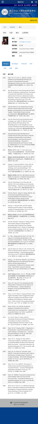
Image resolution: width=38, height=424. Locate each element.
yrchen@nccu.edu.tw (25, 42)
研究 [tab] (31, 63)
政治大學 (20, 5)
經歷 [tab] (10, 68)
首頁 (15, 5)
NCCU (20, 2)
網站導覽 (34, 5)
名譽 (11, 33)
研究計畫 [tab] (24, 63)
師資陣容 (12, 27)
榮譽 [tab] (16, 68)
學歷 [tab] (5, 68)
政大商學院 (27, 5)
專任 (4, 33)
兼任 (17, 33)
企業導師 (25, 33)
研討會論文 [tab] (15, 63)
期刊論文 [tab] (6, 63)
